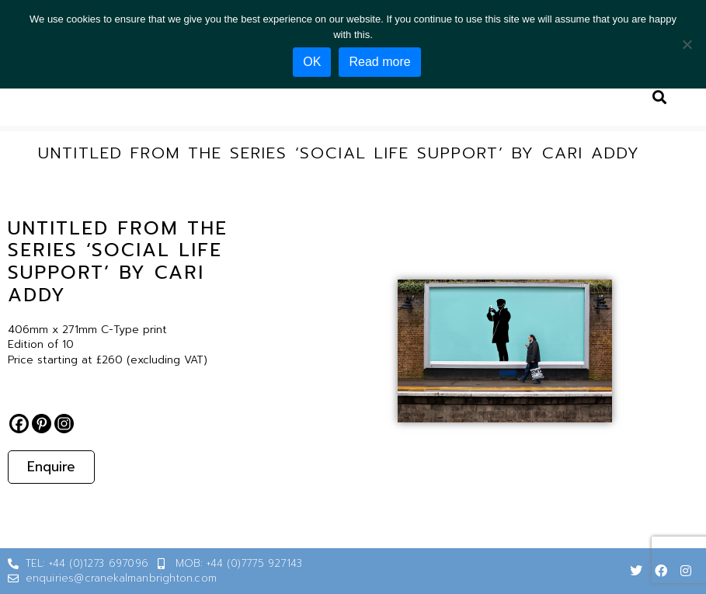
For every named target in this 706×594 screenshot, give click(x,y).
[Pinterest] (41, 423)
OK (312, 61)
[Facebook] (19, 423)
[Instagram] (64, 423)
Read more (379, 61)
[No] (686, 44)
